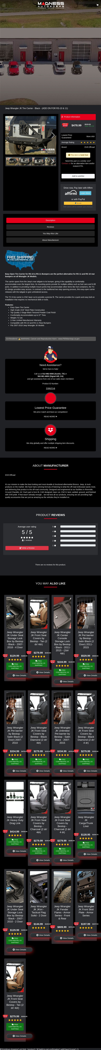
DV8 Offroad (89, 147)
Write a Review (26, 548)
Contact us (66, 163)
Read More (50, 416)
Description (50, 220)
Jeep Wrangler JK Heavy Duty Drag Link (15, 820)
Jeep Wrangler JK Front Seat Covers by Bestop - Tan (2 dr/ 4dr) (38, 638)
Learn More (85, 193)
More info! (91, 136)
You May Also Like (50, 233)
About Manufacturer (50, 240)
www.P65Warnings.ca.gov (69, 339)
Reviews (50, 227)
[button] (53, 135)
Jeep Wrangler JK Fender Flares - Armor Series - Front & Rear (62, 912)
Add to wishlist (78, 176)
